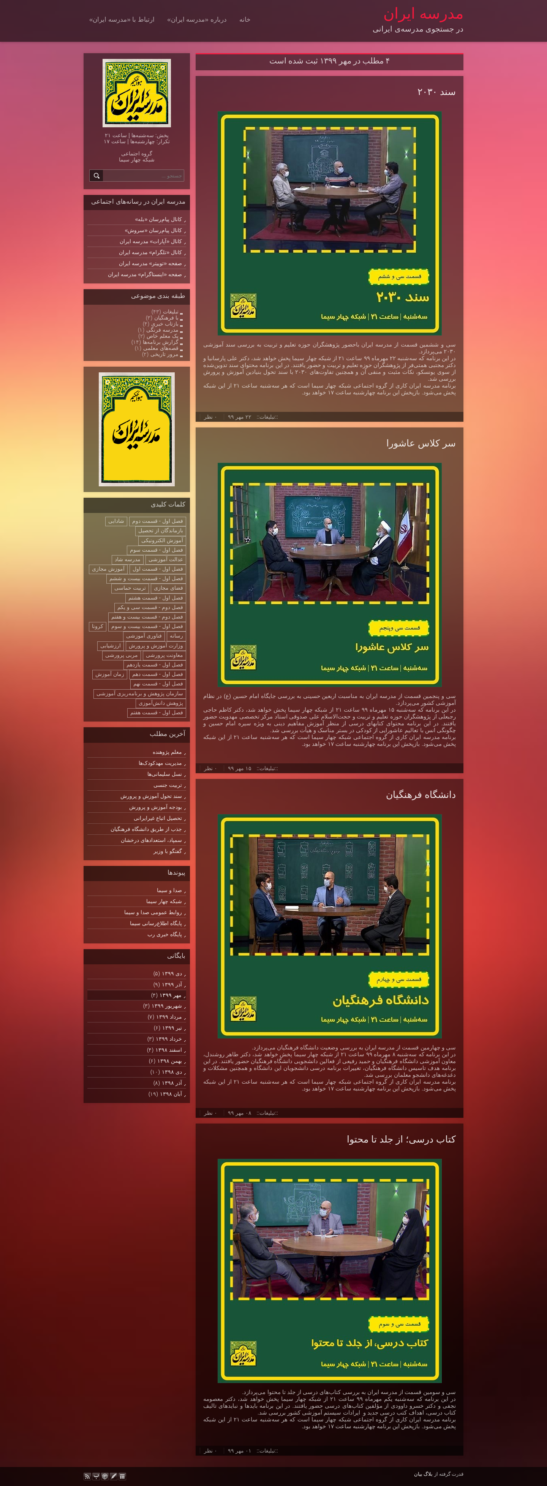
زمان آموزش (109, 674)
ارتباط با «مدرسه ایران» (122, 19)
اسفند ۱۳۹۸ (168, 1050)
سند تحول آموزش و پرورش (151, 796)
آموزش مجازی (108, 569)
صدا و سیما (169, 890)
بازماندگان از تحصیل (160, 530)
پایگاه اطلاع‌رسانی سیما (156, 923)
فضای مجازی (168, 588)
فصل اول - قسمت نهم (158, 683)
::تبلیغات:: (267, 417)
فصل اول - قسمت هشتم (155, 598)
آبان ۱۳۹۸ (171, 1094)
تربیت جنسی (167, 785)
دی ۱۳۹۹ (172, 973)
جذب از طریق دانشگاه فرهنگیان (146, 829)
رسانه (176, 636)
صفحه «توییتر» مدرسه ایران (150, 263)
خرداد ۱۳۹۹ (169, 1039)
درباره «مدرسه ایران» (196, 19)
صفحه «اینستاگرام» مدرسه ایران (145, 274)
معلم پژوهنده (167, 752)
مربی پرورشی (121, 655)
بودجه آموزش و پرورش (155, 807)
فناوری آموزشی (144, 636)
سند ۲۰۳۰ (436, 91)
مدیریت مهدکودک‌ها (160, 763)
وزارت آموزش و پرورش (156, 646)
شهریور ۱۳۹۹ (167, 1006)
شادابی (116, 521)
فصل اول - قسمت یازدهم (154, 664)
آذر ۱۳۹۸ (172, 1083)
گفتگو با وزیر (167, 851)
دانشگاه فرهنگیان (421, 794)
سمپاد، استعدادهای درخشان (151, 840)
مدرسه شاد (128, 559)
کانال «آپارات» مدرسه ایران (151, 241)
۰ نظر (210, 417)
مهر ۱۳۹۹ (171, 995)
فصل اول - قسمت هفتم (156, 712)
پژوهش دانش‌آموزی (161, 703)
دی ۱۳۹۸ (172, 1072)
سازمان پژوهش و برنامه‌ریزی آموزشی (139, 693)
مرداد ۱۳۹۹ (169, 1017)
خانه (245, 19)
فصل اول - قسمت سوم (156, 550)
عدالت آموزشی (166, 559)
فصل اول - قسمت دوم (157, 521)
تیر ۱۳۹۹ (172, 1028)
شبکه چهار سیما (164, 901)
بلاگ (428, 1474)
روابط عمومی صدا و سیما (153, 912)
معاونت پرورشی (164, 655)
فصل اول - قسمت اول (158, 569)
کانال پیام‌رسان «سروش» (153, 230)
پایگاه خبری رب (164, 934)
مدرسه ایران (423, 13)
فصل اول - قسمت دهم (157, 674)
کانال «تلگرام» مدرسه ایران (150, 252)
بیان (418, 1474)
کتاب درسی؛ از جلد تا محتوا (401, 1139)
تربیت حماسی (130, 588)
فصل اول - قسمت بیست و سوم (147, 626)
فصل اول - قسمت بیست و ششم (146, 578)
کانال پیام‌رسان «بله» (158, 219)
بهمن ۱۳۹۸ (169, 1061)
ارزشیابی (110, 646)
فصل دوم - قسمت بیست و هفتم (147, 617)
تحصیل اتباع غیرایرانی (158, 818)
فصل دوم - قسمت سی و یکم (150, 607)
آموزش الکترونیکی (162, 540)
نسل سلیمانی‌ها (164, 774)
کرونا (97, 626)
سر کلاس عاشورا (421, 443)
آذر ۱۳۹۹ (172, 984)
